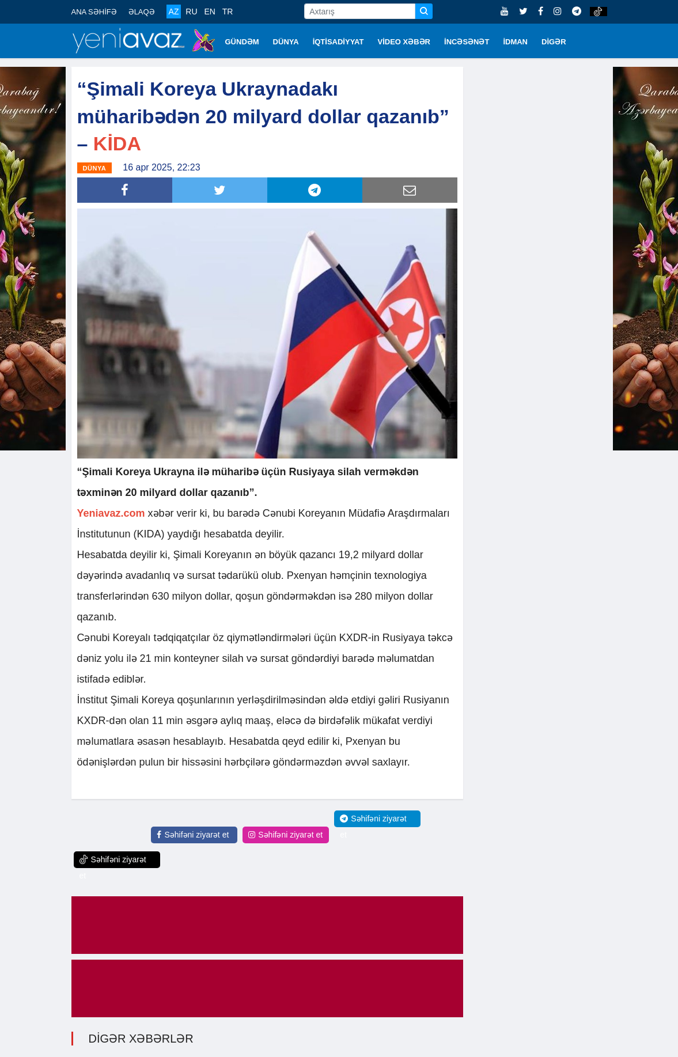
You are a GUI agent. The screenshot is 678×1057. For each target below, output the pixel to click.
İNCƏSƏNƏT (466, 41)
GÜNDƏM (242, 41)
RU (191, 11)
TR (227, 11)
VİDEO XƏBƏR (404, 41)
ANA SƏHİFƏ (94, 11)
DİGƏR (553, 41)
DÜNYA (286, 41)
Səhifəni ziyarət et (193, 834)
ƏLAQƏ (141, 11)
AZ (174, 11)
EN (209, 11)
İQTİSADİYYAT (338, 41)
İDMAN (515, 41)
